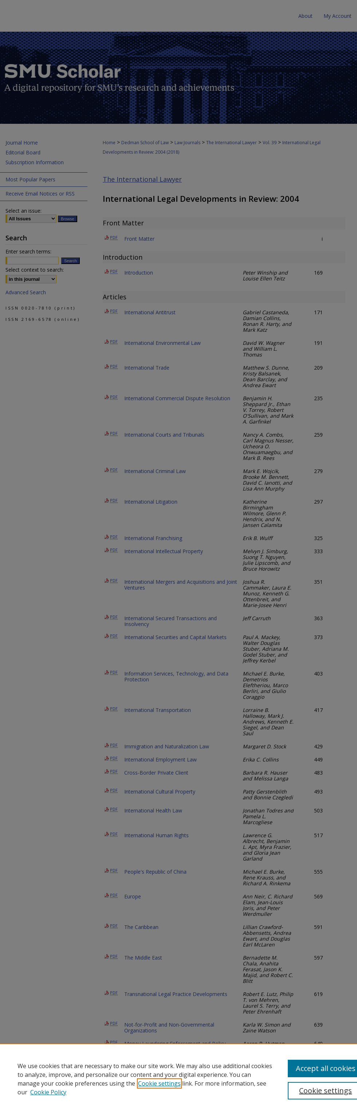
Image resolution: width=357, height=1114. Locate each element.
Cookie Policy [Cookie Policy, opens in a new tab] (48, 1092)
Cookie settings (159, 1083)
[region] (178, 1078)
